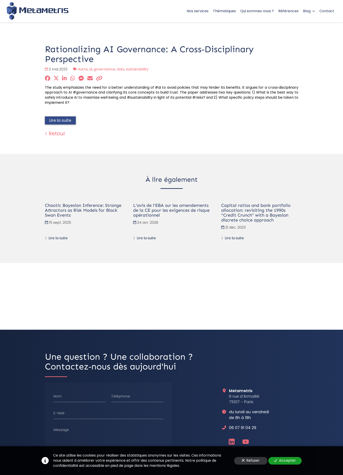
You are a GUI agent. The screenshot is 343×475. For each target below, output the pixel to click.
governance (104, 69)
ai (90, 69)
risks (120, 69)
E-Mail (58, 413)
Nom (57, 396)
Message (61, 429)
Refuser (251, 460)
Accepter (285, 460)
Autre (83, 69)
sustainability (137, 69)
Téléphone (120, 396)
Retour (55, 133)
